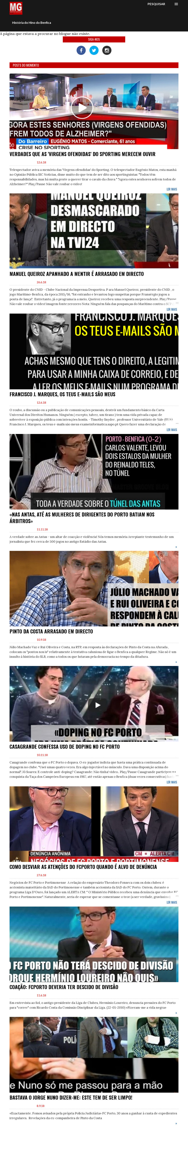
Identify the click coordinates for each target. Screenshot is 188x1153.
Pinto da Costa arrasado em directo (51, 631)
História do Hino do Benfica (31, 23)
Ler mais (172, 189)
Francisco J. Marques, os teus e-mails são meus (62, 394)
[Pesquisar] (156, 4)
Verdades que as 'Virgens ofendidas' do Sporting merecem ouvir (83, 154)
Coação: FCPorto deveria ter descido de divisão (64, 987)
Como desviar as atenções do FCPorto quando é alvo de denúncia (83, 866)
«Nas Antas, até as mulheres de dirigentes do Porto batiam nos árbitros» (82, 518)
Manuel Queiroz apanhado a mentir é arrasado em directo (77, 273)
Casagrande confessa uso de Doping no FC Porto (65, 746)
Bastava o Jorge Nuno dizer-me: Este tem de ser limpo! (71, 1097)
